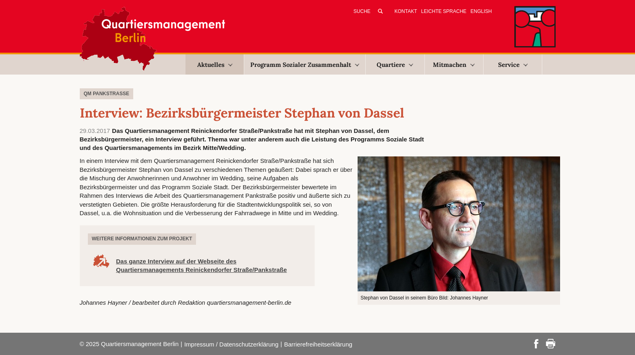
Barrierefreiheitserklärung (318, 344)
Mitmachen (454, 64)
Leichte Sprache (444, 11)
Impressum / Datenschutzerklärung (231, 344)
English (481, 11)
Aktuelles (214, 64)
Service (513, 64)
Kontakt (405, 11)
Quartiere (395, 64)
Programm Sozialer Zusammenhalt (304, 64)
